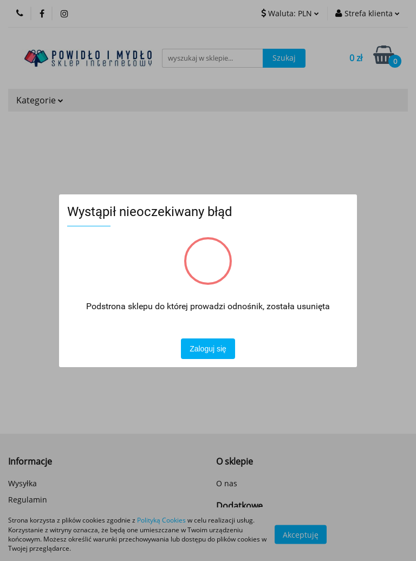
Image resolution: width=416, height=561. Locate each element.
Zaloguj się (208, 348)
